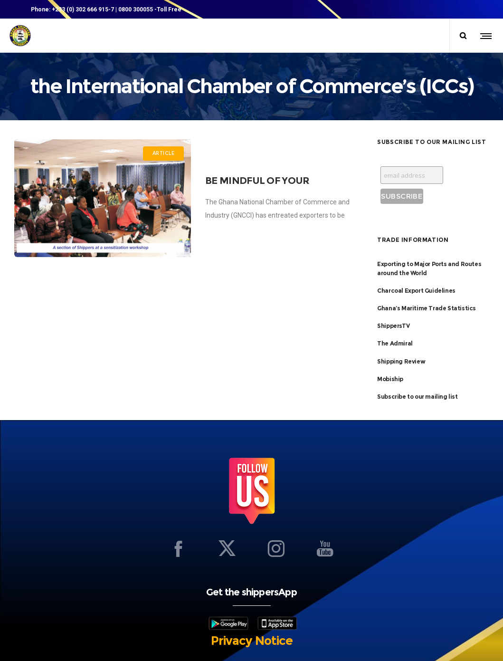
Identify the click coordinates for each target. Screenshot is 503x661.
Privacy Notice (252, 640)
